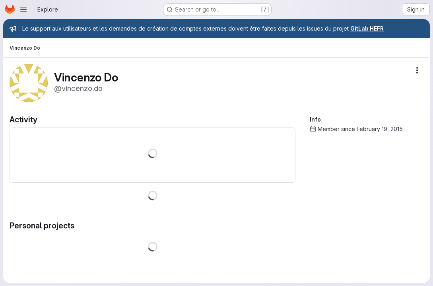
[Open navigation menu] (23, 9)
